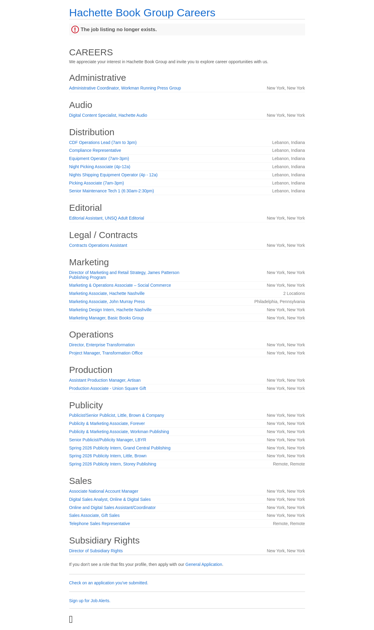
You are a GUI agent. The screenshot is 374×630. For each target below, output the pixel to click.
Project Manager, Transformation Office (106, 353)
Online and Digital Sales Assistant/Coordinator (112, 507)
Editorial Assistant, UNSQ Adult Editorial (106, 218)
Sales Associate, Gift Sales (94, 515)
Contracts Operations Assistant (98, 245)
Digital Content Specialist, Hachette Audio (108, 115)
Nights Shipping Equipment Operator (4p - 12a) (113, 174)
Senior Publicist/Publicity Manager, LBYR (107, 439)
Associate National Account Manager (103, 491)
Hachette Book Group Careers (142, 12)
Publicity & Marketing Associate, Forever (107, 423)
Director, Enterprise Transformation (102, 344)
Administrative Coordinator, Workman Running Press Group (125, 88)
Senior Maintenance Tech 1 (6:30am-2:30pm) (111, 190)
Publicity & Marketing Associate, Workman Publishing (119, 431)
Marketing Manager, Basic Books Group (106, 317)
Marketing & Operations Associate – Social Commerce (120, 285)
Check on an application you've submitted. (108, 582)
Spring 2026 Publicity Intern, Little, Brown (108, 455)
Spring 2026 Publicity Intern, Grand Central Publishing (120, 448)
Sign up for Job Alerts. (90, 600)
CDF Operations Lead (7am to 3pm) (103, 142)
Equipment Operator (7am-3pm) (99, 158)
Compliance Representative (95, 150)
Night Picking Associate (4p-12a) (99, 166)
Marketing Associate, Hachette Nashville (107, 293)
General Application (203, 564)
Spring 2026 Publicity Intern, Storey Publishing (112, 464)
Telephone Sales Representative (99, 523)
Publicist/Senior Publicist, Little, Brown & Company (116, 415)
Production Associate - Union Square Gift (107, 388)
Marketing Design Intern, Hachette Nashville (110, 309)
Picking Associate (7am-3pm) (96, 183)
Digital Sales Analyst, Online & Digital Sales (110, 499)
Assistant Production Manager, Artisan (105, 380)
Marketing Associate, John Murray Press (107, 301)
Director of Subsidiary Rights (96, 550)
